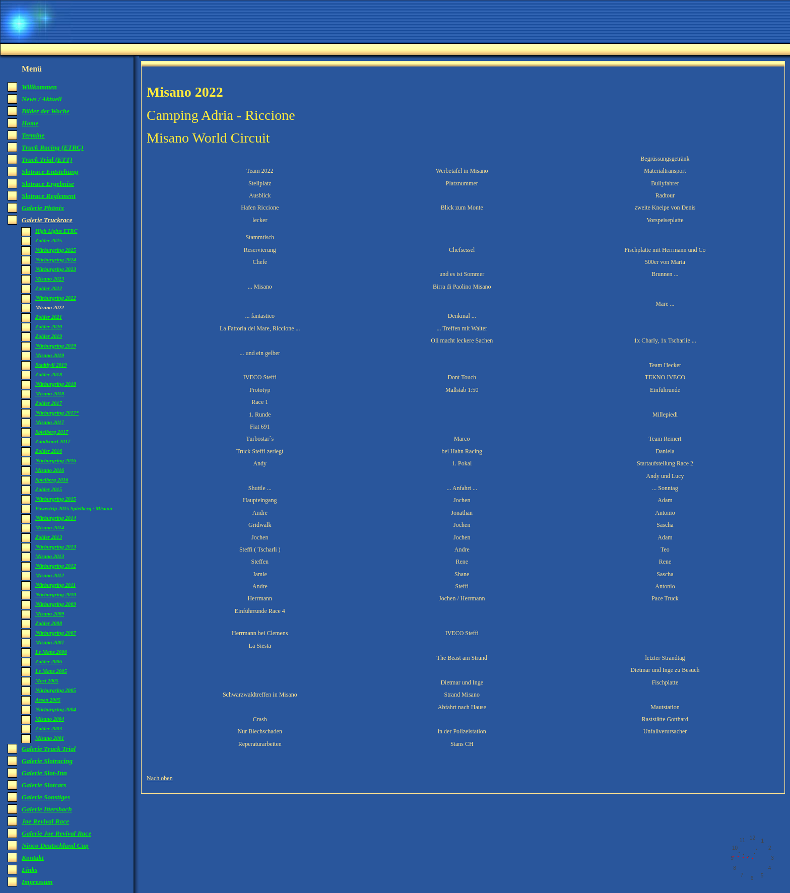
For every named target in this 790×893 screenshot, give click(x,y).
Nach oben (160, 778)
